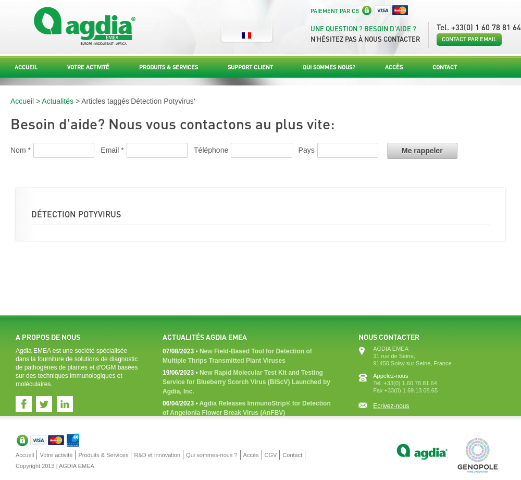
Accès (394, 67)
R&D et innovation (157, 455)
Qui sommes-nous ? (211, 455)
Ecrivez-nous (391, 406)
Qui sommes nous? (329, 67)
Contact (444, 67)
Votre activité (88, 67)
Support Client (250, 67)
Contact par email (469, 39)
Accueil (26, 67)
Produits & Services (168, 67)
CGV (271, 455)
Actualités (57, 101)
